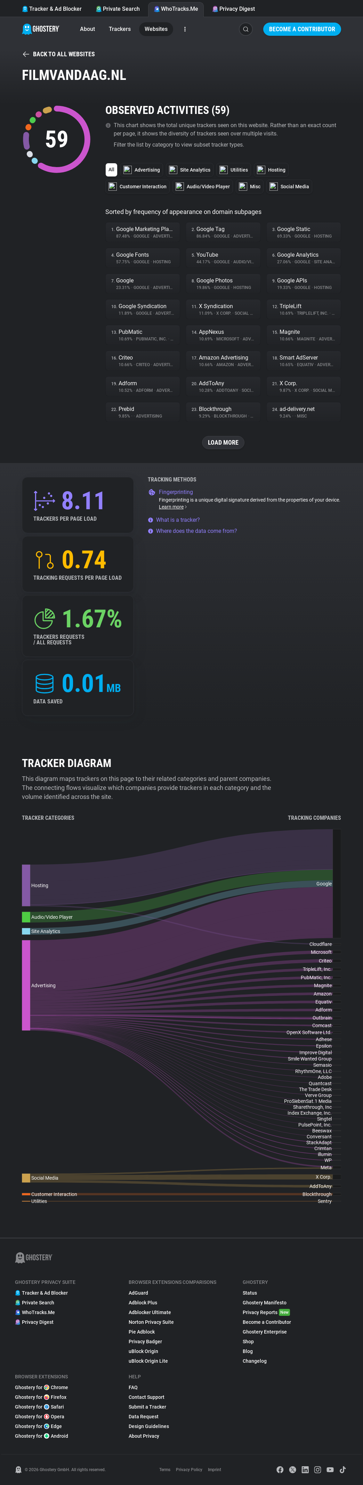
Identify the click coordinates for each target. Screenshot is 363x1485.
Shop (248, 1341)
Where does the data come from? (192, 531)
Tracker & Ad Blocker (52, 9)
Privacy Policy (189, 1469)
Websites (156, 29)
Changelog (255, 1361)
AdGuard (138, 1293)
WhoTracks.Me (176, 9)
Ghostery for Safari (39, 1407)
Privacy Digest (233, 9)
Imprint (214, 1469)
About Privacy (144, 1436)
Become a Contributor (302, 29)
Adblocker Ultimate (150, 1312)
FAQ (133, 1387)
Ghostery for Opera (39, 1416)
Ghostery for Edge (38, 1426)
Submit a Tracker (147, 1407)
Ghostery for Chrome (41, 1387)
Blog (248, 1351)
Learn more (173, 507)
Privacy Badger (145, 1341)
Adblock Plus (143, 1302)
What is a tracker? (174, 520)
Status (250, 1293)
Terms (164, 1469)
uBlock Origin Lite (148, 1361)
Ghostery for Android (41, 1436)
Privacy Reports (266, 1312)
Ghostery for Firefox (40, 1397)
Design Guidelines (149, 1426)
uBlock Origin (143, 1351)
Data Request (144, 1416)
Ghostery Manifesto (265, 1302)
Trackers (120, 29)
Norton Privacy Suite (151, 1322)
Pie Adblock (142, 1332)
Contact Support (146, 1397)
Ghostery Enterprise (265, 1332)
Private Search (118, 9)
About (87, 29)
